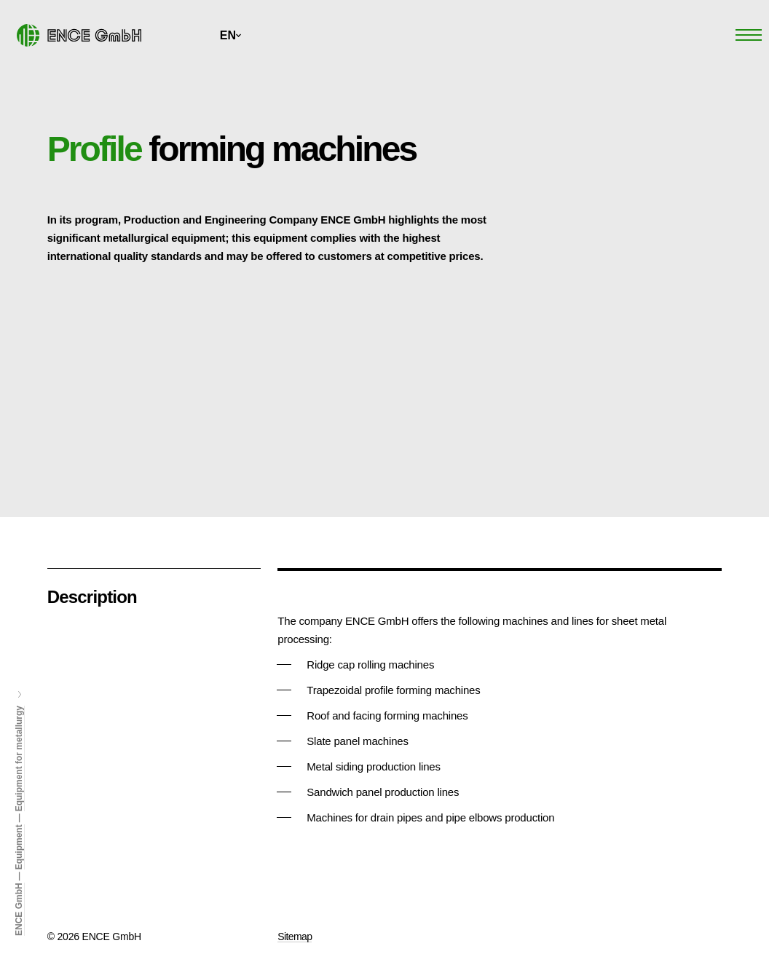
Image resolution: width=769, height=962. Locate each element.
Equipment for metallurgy (19, 758)
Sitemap (294, 936)
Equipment (19, 847)
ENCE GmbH (19, 909)
